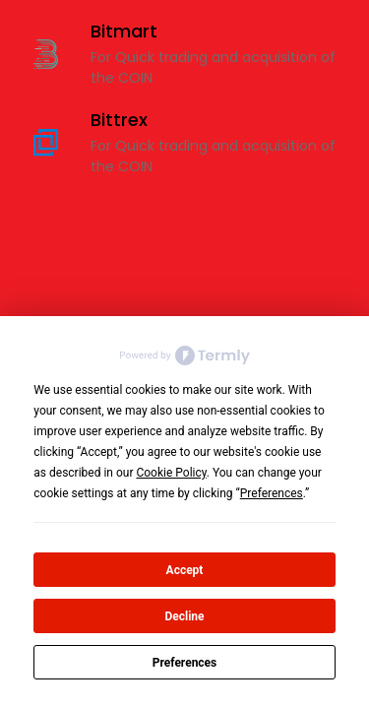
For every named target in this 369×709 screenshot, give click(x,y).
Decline (184, 616)
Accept (185, 570)
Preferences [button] (271, 493)
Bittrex (119, 119)
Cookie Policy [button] (171, 473)
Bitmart (124, 31)
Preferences (185, 663)
